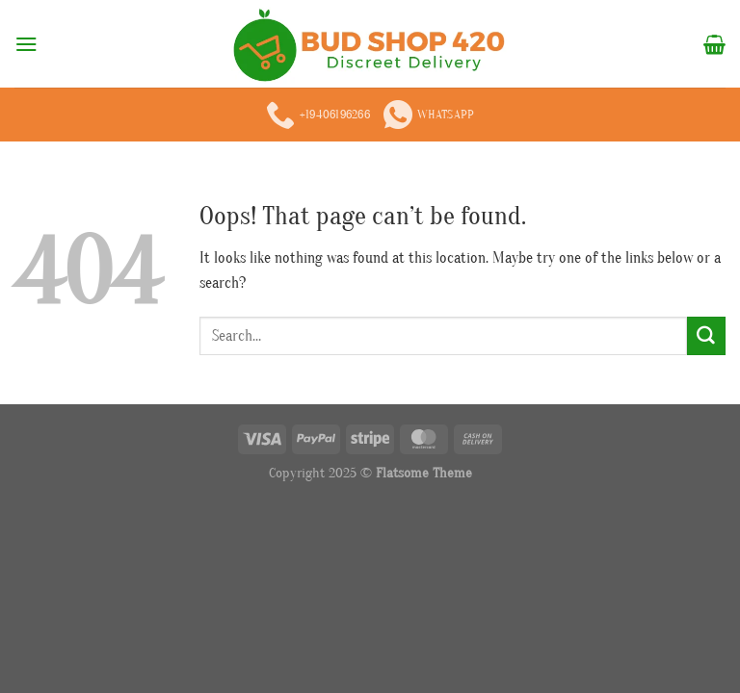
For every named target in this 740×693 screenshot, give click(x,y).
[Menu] (26, 43)
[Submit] (706, 336)
